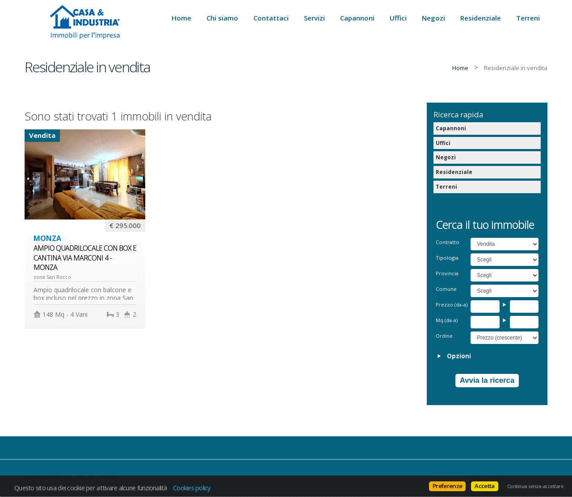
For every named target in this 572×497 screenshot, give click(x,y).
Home (181, 17)
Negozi (433, 17)
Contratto (447, 242)
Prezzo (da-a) (451, 304)
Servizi (314, 17)
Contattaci (271, 17)
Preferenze (447, 486)
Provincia (447, 273)
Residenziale (480, 17)
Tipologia (447, 257)
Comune (446, 289)
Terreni (528, 17)
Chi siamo (222, 17)
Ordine (444, 335)
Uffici (398, 17)
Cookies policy (191, 487)
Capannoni (357, 17)
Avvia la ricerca (487, 380)
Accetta (484, 486)
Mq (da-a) (447, 320)
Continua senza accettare (535, 486)
